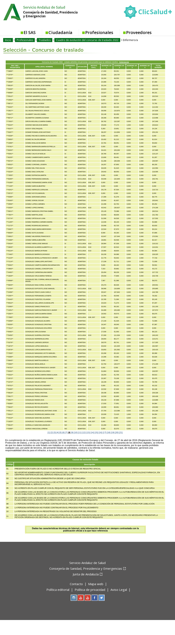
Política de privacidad (90, 589)
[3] (54, 433)
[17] (104, 433)
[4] (57, 433)
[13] (88, 433)
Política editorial (57, 589)
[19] (112, 433)
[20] (116, 433)
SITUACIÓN (82, 67)
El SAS (30, 32)
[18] (108, 433)
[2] (52, 433)
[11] (80, 433)
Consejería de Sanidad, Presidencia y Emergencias (85, 568)
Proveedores (139, 32)
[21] (121, 433)
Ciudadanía (60, 32)
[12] (84, 433)
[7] (66, 433)
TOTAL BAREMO (158, 66)
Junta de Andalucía (86, 574)
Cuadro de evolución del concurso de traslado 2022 (87, 40)
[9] (72, 433)
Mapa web (95, 584)
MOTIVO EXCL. (94, 66)
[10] (76, 433)
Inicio (8, 40)
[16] (100, 433)
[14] (92, 433)
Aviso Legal (118, 589)
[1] (49, 433)
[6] (63, 433)
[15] (96, 433)
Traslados (45, 40)
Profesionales (99, 32)
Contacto (76, 584)
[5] (60, 433)
